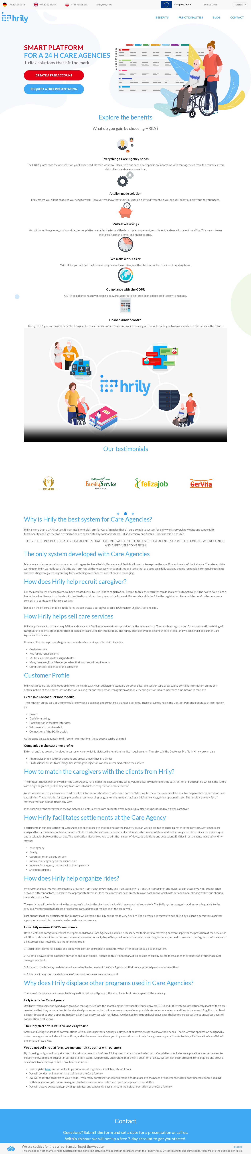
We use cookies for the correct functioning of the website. (63, 1146)
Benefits (162, 17)
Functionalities (191, 17)
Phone (13, 1117)
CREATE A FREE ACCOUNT (53, 75)
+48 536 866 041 (17, 4)
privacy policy (127, 1132)
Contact (237, 17)
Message (96, 1088)
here (48, 1001)
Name (12, 1088)
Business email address (22, 1102)
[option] (49, 416)
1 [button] (118, 446)
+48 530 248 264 (48, 4)
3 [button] (133, 446)
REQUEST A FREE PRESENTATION (54, 89)
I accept (237, 1146)
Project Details (211, 4)
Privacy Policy (154, 1150)
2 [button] (125, 446)
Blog (216, 17)
